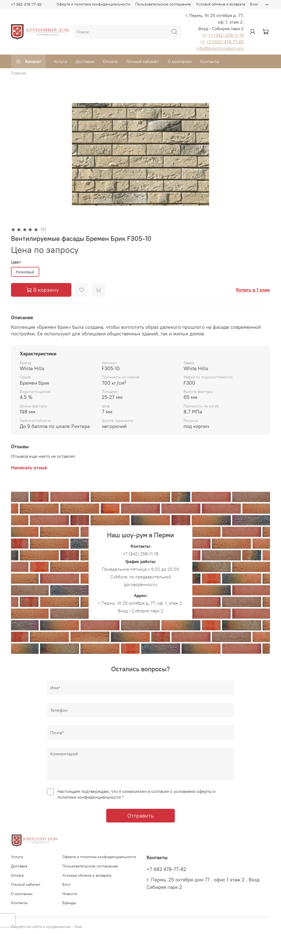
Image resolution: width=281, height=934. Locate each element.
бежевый (25, 272)
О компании (180, 61)
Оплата (110, 61)
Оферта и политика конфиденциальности (93, 4)
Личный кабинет (142, 61)
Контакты (209, 61)
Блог (254, 4)
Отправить (140, 815)
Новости (69, 893)
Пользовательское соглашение (163, 4)
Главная (18, 73)
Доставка (85, 61)
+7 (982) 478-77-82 (225, 41)
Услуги (60, 61)
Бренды (69, 902)
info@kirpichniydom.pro (220, 48)
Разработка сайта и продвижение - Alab (46, 926)
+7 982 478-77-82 (26, 4)
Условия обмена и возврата (220, 4)
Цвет (16, 262)
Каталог (28, 61)
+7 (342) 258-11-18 (226, 35)
